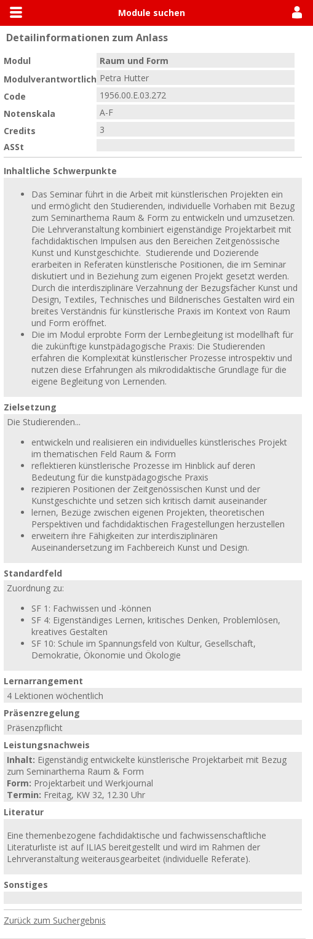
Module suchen (151, 12)
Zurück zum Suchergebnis (55, 920)
